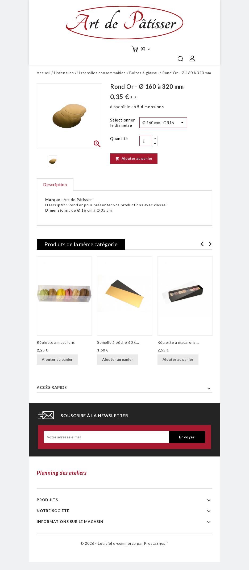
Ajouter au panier (133, 158)
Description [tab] (55, 184)
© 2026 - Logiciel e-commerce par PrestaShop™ (124, 543)
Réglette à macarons (56, 342)
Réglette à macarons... (178, 342)
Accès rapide (52, 387)
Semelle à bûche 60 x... (118, 342)
